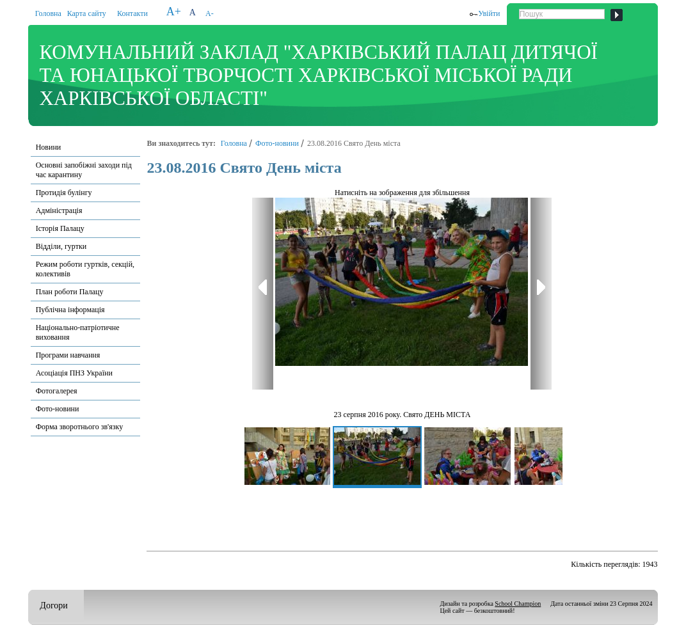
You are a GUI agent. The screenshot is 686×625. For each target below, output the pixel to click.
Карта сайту (86, 13)
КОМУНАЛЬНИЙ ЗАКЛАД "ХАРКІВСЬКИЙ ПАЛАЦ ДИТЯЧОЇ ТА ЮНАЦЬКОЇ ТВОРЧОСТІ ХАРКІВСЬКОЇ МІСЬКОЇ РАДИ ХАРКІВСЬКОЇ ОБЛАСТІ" (318, 75)
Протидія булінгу (64, 192)
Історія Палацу (60, 228)
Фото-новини (57, 408)
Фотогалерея (56, 390)
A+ (173, 11)
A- (209, 13)
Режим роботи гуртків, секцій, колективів (85, 269)
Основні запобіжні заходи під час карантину (84, 170)
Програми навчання (68, 355)
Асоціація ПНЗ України (74, 372)
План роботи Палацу (70, 291)
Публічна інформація (70, 309)
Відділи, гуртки (61, 246)
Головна (48, 13)
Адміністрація (59, 210)
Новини (48, 147)
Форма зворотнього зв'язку (80, 426)
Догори (53, 605)
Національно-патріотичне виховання (78, 332)
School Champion (518, 603)
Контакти (132, 13)
